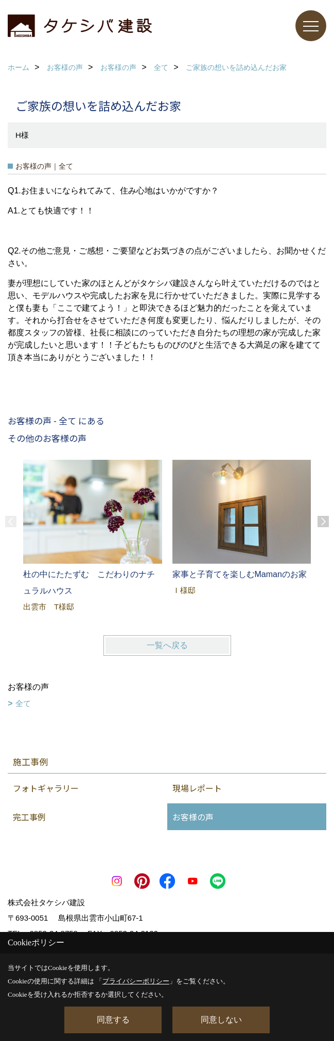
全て (23, 703)
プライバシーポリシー (135, 981)
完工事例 (29, 817)
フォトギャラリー (46, 788)
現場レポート (197, 788)
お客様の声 (193, 817)
